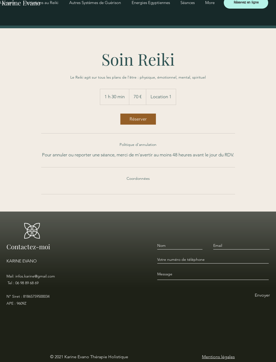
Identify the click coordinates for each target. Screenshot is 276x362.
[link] (138, 119)
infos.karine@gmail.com (35, 276)
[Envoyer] (262, 295)
